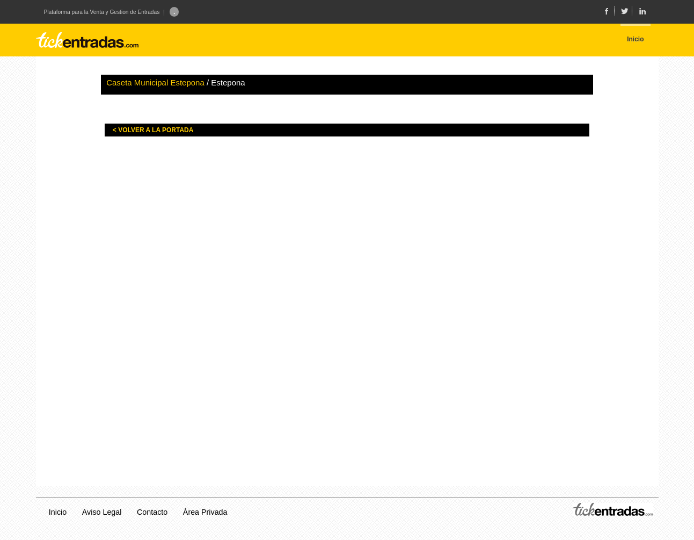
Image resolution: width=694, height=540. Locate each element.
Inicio (58, 512)
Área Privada (205, 512)
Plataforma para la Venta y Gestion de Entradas (102, 12)
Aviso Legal (102, 512)
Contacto (152, 512)
